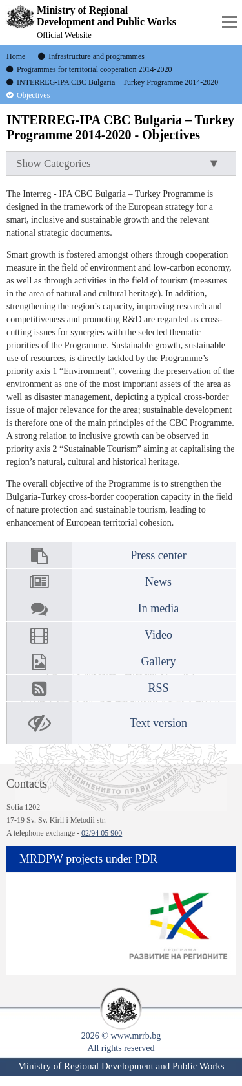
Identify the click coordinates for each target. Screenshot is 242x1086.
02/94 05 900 (101, 832)
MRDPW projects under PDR (88, 858)
